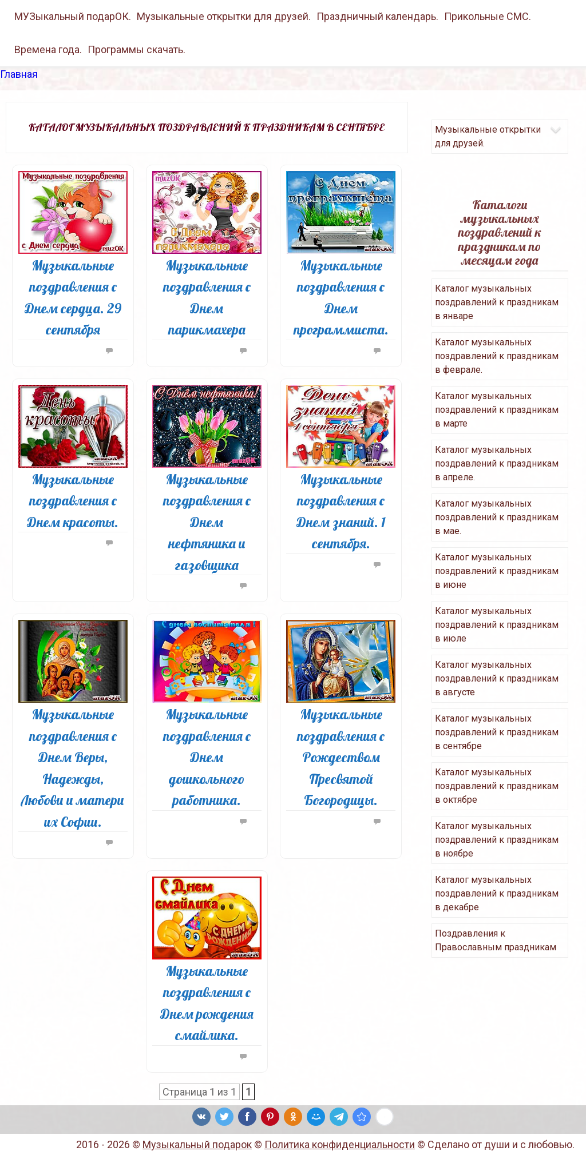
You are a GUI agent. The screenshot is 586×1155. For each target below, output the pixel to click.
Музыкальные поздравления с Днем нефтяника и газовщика (207, 522)
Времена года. (48, 49)
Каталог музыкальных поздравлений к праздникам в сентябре (497, 732)
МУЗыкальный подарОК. (72, 16)
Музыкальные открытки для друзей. (224, 16)
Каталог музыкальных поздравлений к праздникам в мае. (497, 517)
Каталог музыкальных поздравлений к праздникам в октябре (497, 786)
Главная (19, 74)
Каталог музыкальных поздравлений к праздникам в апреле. (497, 463)
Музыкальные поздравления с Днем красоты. (72, 501)
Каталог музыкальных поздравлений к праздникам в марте (497, 410)
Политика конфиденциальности (339, 1144)
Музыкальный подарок (197, 1144)
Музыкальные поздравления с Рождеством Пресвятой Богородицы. (341, 757)
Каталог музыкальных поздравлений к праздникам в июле (497, 625)
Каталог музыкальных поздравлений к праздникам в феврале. (497, 356)
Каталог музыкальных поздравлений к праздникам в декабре (497, 893)
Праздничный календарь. (377, 16)
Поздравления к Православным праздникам (495, 940)
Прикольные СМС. (487, 16)
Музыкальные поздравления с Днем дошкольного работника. (207, 757)
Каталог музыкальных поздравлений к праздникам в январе (497, 302)
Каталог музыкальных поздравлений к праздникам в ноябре (497, 840)
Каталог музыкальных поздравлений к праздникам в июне (497, 571)
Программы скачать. (136, 49)
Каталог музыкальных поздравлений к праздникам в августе (497, 678)
